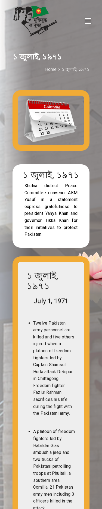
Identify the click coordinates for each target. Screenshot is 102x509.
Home (51, 69)
